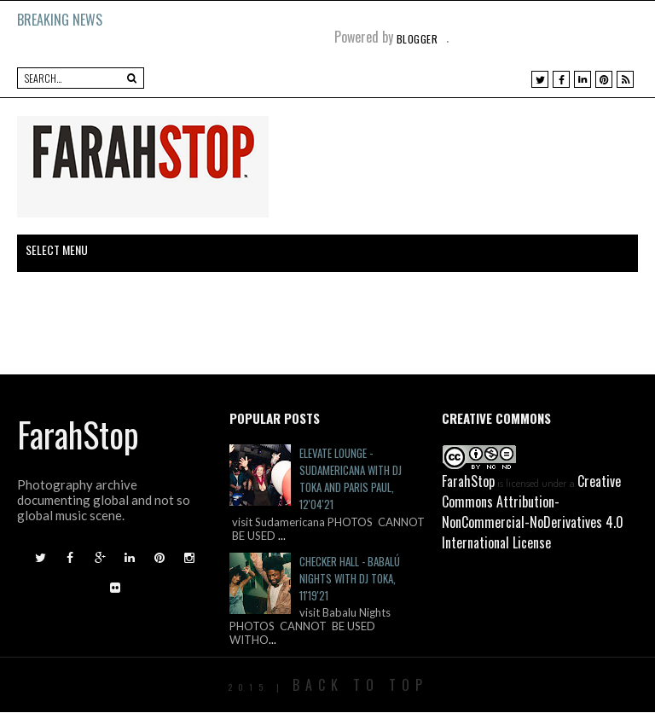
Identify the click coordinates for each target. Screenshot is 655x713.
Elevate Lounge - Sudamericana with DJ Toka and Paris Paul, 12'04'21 (350, 478)
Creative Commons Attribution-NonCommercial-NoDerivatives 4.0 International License (532, 512)
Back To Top (360, 685)
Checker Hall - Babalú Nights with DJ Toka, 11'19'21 (349, 578)
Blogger (417, 39)
